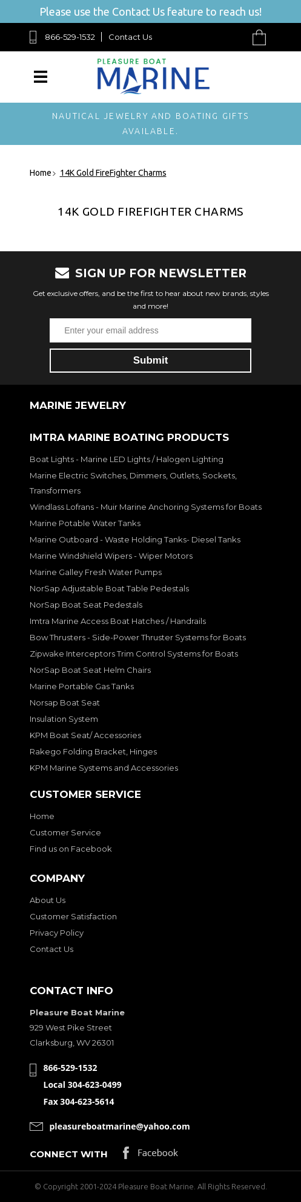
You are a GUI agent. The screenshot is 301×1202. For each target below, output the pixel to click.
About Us (47, 900)
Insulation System (64, 719)
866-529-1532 (70, 37)
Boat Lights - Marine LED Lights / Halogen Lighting (126, 459)
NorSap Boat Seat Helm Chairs (90, 670)
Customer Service (65, 832)
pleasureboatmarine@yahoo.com (120, 1126)
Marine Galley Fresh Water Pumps (96, 572)
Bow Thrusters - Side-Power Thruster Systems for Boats (138, 637)
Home (42, 816)
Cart (262, 37)
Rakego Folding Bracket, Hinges (93, 751)
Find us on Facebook (71, 848)
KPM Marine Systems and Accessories (104, 768)
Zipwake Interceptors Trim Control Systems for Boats (134, 653)
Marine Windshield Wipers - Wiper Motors (111, 556)
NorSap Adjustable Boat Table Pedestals (109, 588)
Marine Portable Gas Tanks (82, 686)
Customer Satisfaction (73, 916)
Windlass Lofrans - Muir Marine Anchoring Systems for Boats (146, 507)
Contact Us (130, 37)
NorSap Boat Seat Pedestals (86, 604)
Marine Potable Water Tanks (85, 523)
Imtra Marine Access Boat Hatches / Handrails (118, 621)
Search (231, 37)
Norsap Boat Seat (65, 702)
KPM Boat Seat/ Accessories (85, 735)
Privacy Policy (57, 932)
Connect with (69, 1154)
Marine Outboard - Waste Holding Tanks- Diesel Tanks (135, 539)
